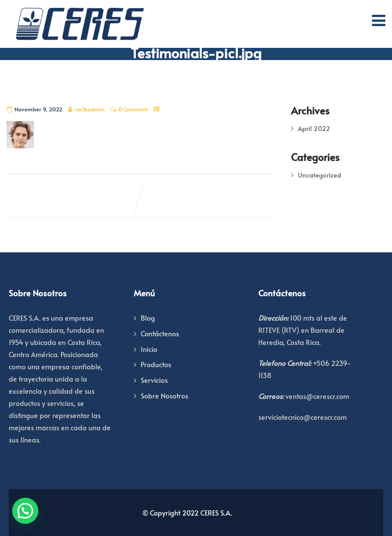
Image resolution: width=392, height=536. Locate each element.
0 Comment (133, 109)
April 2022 (314, 128)
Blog (148, 317)
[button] (25, 511)
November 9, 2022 (38, 109)
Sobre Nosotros (164, 395)
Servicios (154, 380)
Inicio (149, 349)
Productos (156, 364)
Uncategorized (319, 174)
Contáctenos (160, 333)
